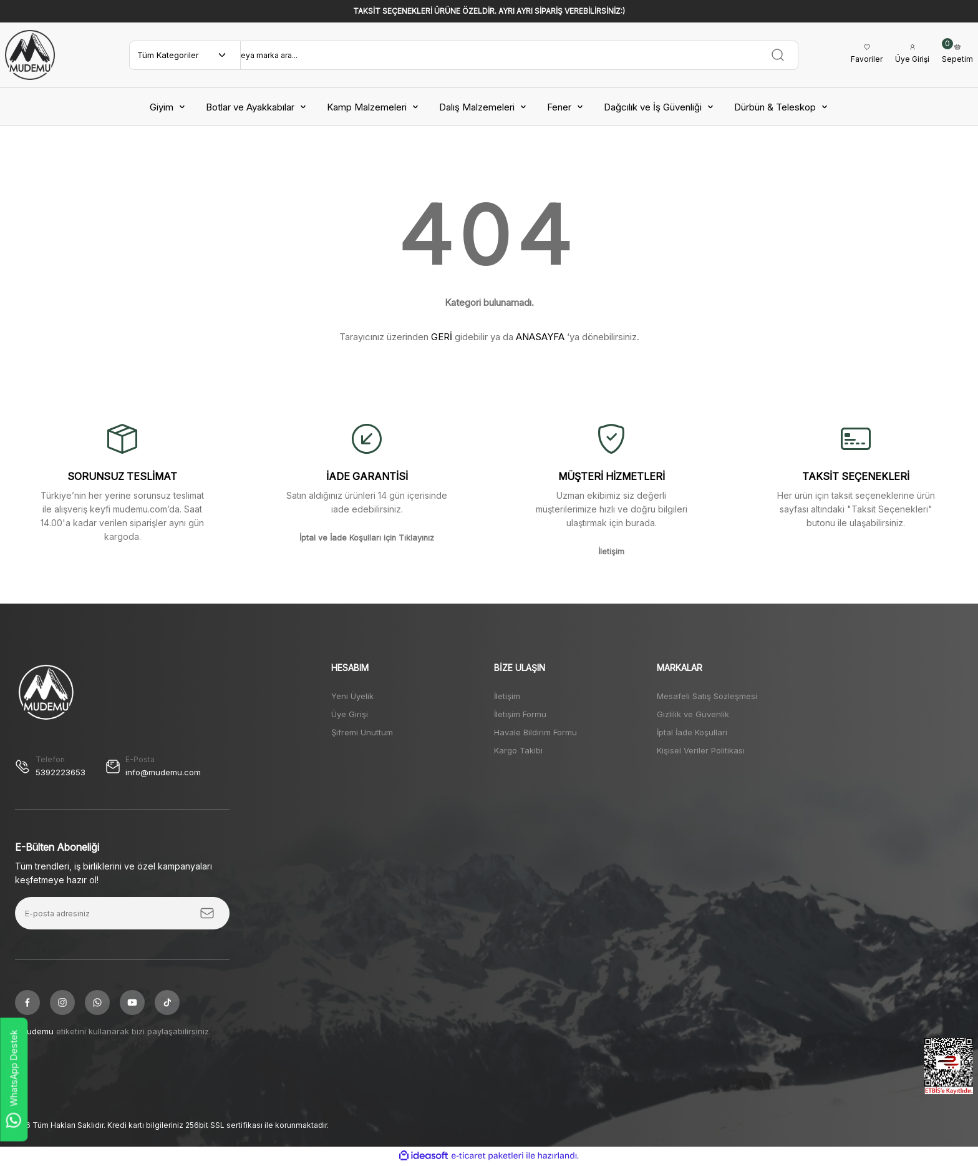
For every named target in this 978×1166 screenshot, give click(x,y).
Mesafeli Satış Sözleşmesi (707, 696)
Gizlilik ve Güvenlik (693, 714)
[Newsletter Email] (122, 914)
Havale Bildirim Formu (535, 732)
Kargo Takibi (518, 750)
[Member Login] (911, 55)
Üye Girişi (349, 714)
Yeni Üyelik (352, 696)
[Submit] (207, 914)
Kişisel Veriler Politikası (701, 750)
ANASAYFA (540, 337)
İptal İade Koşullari (692, 732)
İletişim (507, 696)
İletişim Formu (520, 714)
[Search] (517, 55)
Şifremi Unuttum (362, 732)
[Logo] (30, 55)
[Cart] (957, 55)
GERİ (441, 337)
